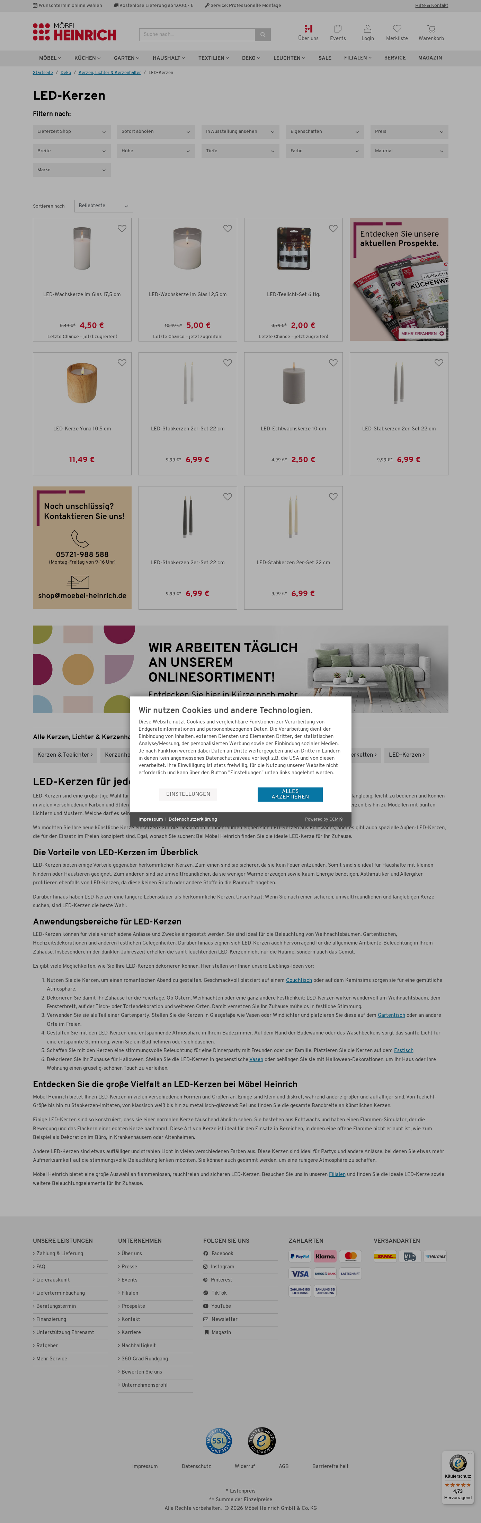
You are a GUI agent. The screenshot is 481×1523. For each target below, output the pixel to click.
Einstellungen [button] (188, 794)
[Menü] (470, 1455)
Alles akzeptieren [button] (290, 794)
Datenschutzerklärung (193, 819)
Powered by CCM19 (324, 819)
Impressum (151, 819)
